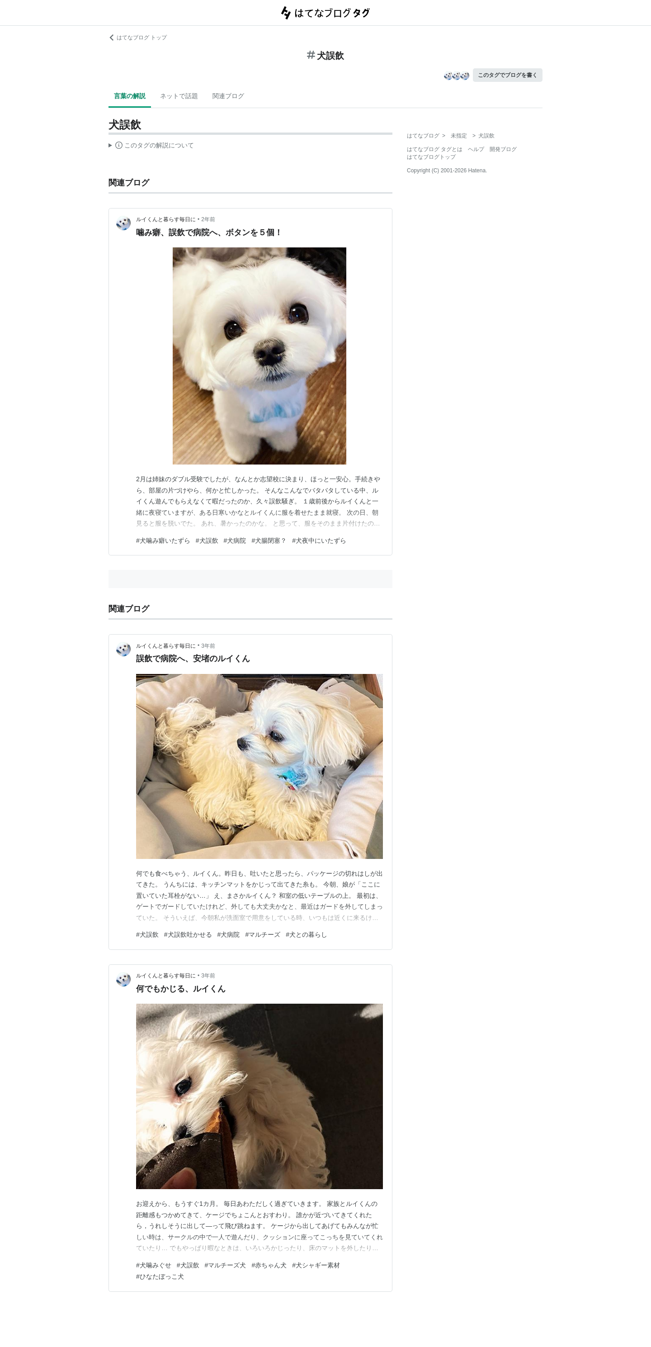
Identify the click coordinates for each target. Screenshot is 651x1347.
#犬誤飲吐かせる (188, 934)
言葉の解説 (130, 96)
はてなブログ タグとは (434, 149)
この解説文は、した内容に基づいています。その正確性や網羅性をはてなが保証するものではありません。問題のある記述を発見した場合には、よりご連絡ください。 (151, 146)
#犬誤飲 (207, 540)
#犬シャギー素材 (316, 1265)
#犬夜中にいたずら (319, 540)
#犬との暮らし (306, 934)
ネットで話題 (179, 96)
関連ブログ (228, 96)
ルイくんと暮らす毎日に (166, 219)
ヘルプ (476, 149)
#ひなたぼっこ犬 (160, 1276)
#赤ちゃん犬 (269, 1265)
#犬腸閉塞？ (269, 540)
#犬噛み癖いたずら (163, 540)
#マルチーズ (262, 934)
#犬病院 (235, 540)
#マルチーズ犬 (225, 1265)
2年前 (208, 219)
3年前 (208, 646)
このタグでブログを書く (508, 75)
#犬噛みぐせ (153, 1265)
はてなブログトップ (431, 157)
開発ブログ (503, 149)
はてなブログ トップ (137, 37)
